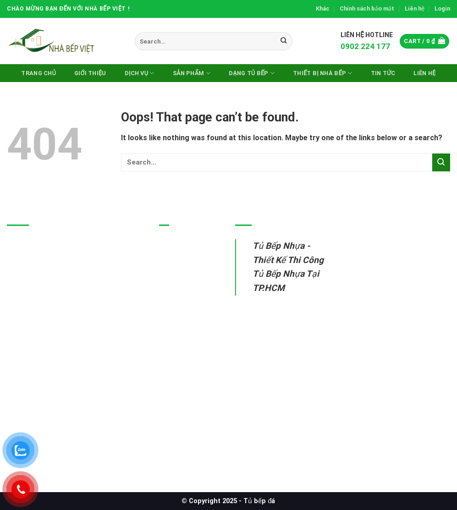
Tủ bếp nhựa (180, 245)
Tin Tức (383, 73)
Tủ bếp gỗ (176, 287)
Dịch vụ (139, 73)
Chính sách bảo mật (367, 8)
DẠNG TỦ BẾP (252, 73)
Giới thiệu (90, 73)
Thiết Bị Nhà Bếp (322, 73)
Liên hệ (414, 8)
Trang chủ (38, 73)
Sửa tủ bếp (178, 329)
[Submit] (284, 41)
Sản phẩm (191, 73)
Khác (323, 8)
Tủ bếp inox (179, 266)
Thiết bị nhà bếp (186, 308)
